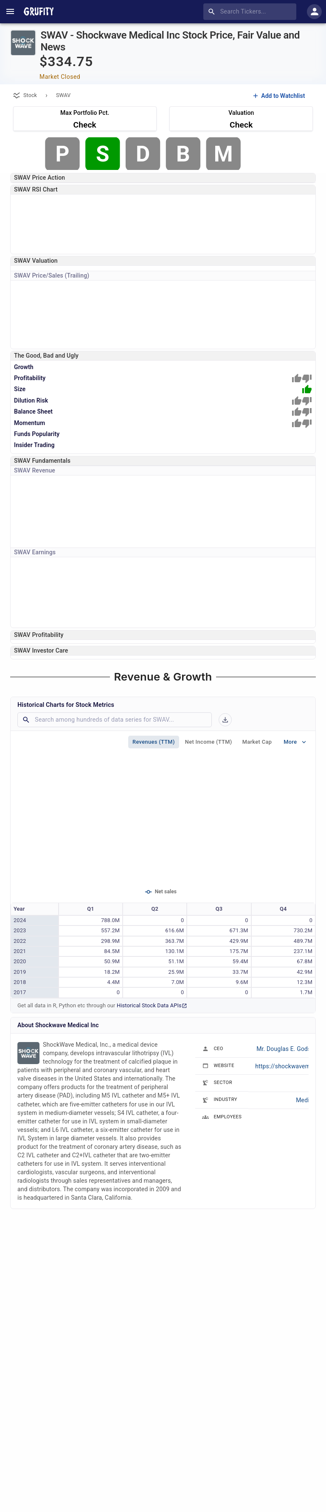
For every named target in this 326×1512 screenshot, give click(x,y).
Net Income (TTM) (208, 742)
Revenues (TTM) (153, 742)
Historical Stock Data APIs (152, 1005)
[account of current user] (10, 11)
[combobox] (251, 11)
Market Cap (257, 742)
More (295, 742)
